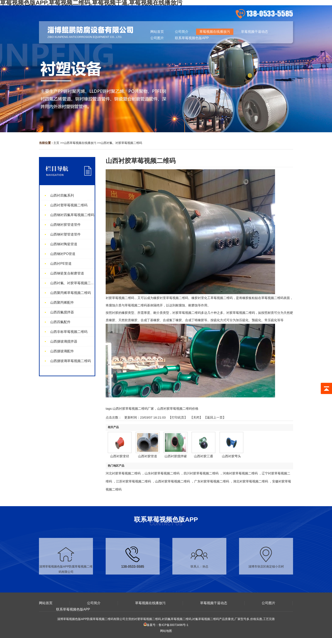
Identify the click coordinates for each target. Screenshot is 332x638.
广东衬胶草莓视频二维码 (211, 481)
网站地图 (166, 630)
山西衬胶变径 (119, 456)
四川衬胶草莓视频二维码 (201, 473)
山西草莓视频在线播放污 (80, 143)
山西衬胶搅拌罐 (176, 456)
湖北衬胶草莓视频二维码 (250, 481)
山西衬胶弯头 (231, 456)
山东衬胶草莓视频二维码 (162, 473)
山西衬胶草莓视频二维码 (172, 481)
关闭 (196, 417)
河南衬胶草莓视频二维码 (240, 473)
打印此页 (178, 417)
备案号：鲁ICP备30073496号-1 (166, 625)
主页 (56, 143)
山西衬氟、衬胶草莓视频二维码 (121, 143)
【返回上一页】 (215, 417)
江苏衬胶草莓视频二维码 (133, 481)
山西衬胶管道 (147, 456)
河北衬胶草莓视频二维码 (123, 473)
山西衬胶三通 (203, 456)
